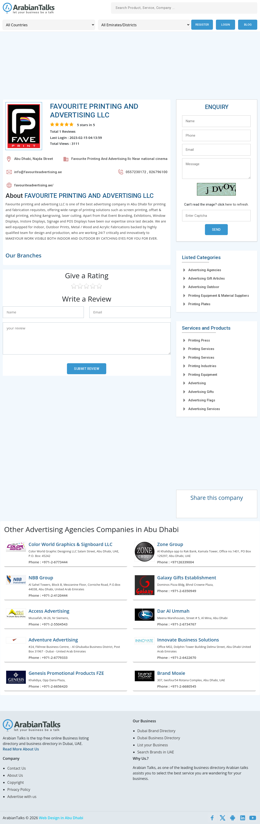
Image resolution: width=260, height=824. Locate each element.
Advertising (197, 383)
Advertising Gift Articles (206, 278)
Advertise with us (21, 796)
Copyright (15, 782)
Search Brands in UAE (155, 751)
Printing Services (201, 349)
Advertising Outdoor (203, 287)
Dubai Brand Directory (156, 730)
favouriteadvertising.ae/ (33, 185)
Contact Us (16, 768)
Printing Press (199, 340)
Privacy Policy (18, 789)
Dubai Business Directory (158, 737)
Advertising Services (204, 409)
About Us (15, 775)
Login (225, 24)
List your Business (152, 744)
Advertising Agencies (204, 270)
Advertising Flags (201, 400)
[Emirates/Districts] (143, 24)
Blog (248, 24)
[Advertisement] (130, 67)
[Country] (48, 24)
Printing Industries (202, 366)
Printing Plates (199, 304)
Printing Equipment (202, 374)
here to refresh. (237, 204)
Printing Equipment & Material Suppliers (218, 295)
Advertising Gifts (201, 391)
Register (201, 24)
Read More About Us (21, 748)
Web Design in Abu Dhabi (61, 817)
